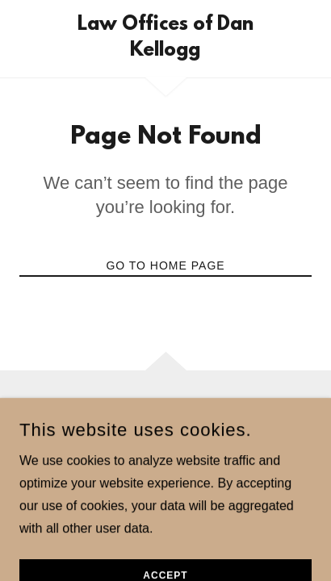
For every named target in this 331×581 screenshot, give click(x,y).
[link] (165, 39)
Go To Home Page (165, 265)
